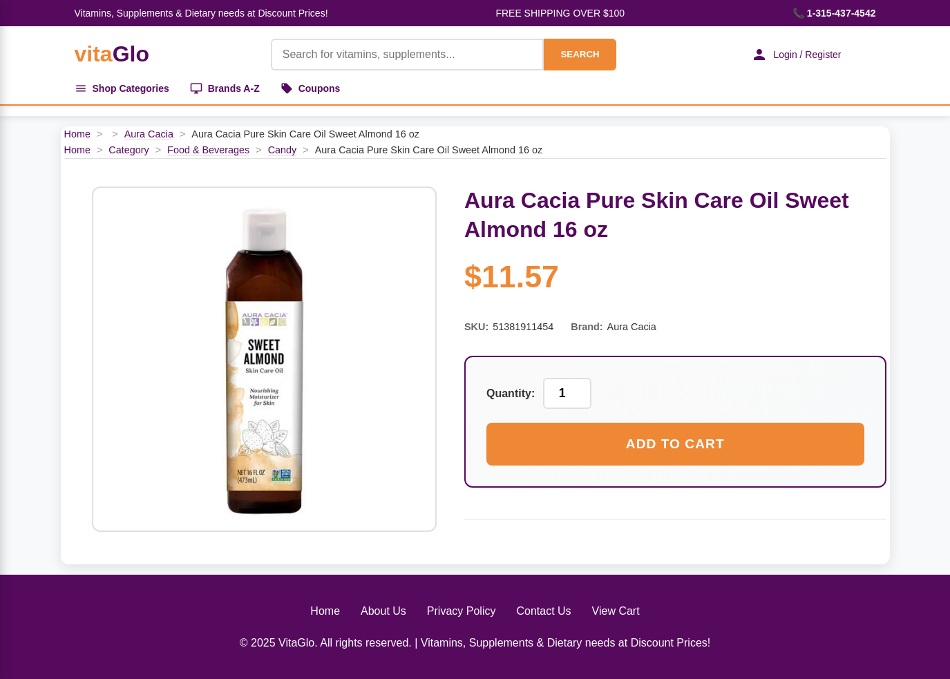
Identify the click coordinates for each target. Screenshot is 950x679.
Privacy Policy (461, 611)
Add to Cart (675, 444)
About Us (383, 611)
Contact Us (543, 611)
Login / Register (796, 54)
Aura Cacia (148, 134)
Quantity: (510, 393)
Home (77, 134)
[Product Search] (407, 54)
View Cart (616, 611)
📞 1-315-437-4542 (834, 13)
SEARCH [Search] (579, 54)
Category (128, 149)
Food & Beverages (208, 149)
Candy (282, 149)
